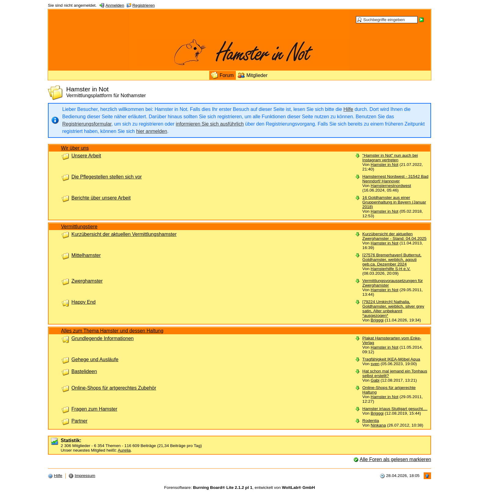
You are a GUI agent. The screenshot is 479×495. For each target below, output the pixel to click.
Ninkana (378, 425)
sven (375, 363)
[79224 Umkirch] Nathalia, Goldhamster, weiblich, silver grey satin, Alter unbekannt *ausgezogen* (393, 308)
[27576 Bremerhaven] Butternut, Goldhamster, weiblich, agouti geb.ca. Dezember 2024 (391, 259)
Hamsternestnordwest (391, 185)
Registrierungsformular (87, 124)
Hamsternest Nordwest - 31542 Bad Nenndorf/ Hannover (395, 178)
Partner (79, 421)
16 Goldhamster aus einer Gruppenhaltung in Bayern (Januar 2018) (394, 202)
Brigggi (377, 320)
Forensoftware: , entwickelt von (239, 487)
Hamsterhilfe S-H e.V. (390, 268)
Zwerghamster (87, 281)
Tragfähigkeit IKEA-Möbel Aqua (391, 359)
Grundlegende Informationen (102, 338)
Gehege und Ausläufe (95, 359)
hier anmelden (151, 131)
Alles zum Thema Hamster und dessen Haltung (112, 330)
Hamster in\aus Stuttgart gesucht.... (394, 408)
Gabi (375, 380)
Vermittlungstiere (79, 226)
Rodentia (370, 420)
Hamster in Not (384, 164)
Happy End (83, 302)
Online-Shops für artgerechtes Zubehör (113, 388)
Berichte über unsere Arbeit (101, 197)
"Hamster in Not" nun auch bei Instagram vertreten (390, 157)
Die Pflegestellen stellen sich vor (106, 176)
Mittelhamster (86, 255)
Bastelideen (84, 371)
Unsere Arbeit (86, 155)
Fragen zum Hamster (94, 409)
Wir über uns (75, 148)
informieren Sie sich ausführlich (210, 124)
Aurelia (124, 450)
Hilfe (348, 109)
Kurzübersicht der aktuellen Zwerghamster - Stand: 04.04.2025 (394, 236)
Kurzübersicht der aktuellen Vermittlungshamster (124, 234)
